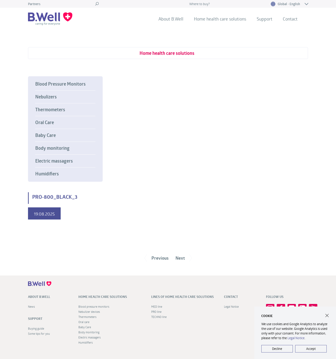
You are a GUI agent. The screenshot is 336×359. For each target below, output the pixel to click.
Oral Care (44, 122)
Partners (34, 4)
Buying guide (36, 328)
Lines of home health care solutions (182, 296)
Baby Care (45, 135)
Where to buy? (199, 4)
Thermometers (50, 109)
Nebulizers (46, 97)
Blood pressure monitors (93, 306)
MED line (156, 306)
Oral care (83, 322)
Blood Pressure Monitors (60, 84)
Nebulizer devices (89, 312)
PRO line (156, 312)
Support (264, 19)
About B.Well (170, 19)
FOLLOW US (275, 296)
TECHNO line (159, 317)
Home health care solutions (220, 19)
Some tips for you (39, 333)
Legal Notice (231, 306)
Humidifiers (47, 174)
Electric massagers (54, 161)
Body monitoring (52, 148)
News (31, 306)
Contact (290, 19)
